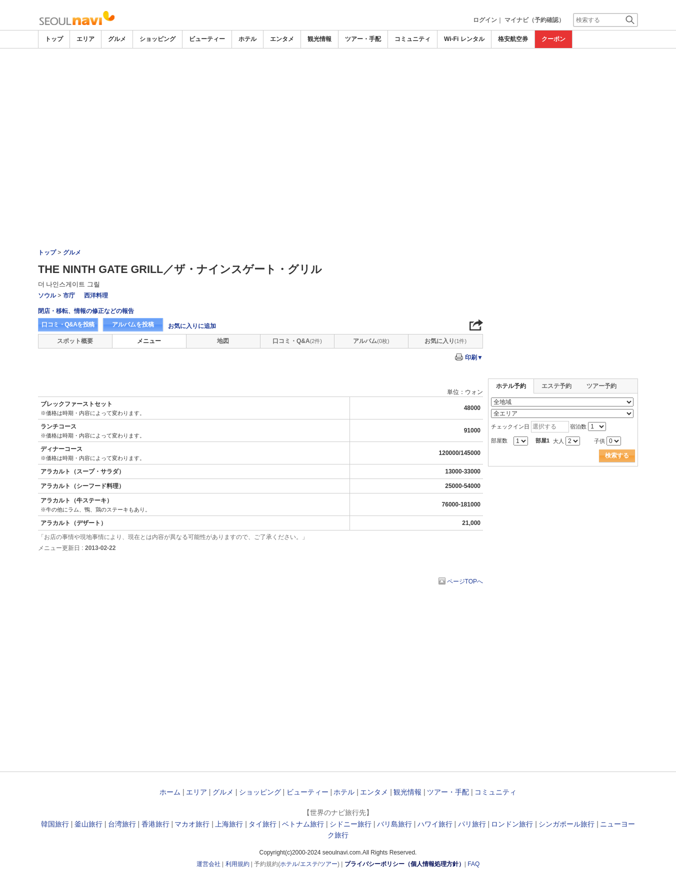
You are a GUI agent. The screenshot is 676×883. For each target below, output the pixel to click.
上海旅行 (229, 824)
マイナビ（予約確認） (534, 20)
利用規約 (238, 864)
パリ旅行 (472, 824)
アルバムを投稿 (133, 324)
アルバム (371, 341)
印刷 (474, 357)
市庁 (69, 295)
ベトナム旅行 (303, 824)
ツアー (329, 864)
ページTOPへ (465, 581)
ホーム (170, 792)
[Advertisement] (338, 76)
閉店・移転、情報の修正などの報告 (86, 311)
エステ (309, 864)
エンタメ (282, 39)
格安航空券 (513, 39)
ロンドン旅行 (512, 824)
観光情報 (320, 39)
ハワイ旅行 (435, 824)
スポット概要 (75, 341)
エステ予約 (557, 386)
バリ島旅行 (394, 824)
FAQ (474, 864)
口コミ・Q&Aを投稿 (68, 324)
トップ (54, 39)
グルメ (117, 39)
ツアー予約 (601, 386)
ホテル (247, 39)
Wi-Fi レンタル (464, 39)
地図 (223, 341)
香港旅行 (156, 824)
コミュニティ (412, 39)
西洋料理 (96, 295)
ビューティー (207, 39)
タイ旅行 (262, 824)
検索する (617, 455)
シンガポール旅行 (566, 824)
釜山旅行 (88, 824)
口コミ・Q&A (297, 341)
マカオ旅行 (192, 824)
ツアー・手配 (363, 39)
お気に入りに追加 (192, 326)
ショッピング (158, 39)
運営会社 (208, 864)
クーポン (554, 39)
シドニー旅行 (351, 824)
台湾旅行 (122, 824)
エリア (85, 39)
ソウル (47, 295)
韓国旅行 (55, 824)
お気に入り (445, 341)
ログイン (485, 20)
